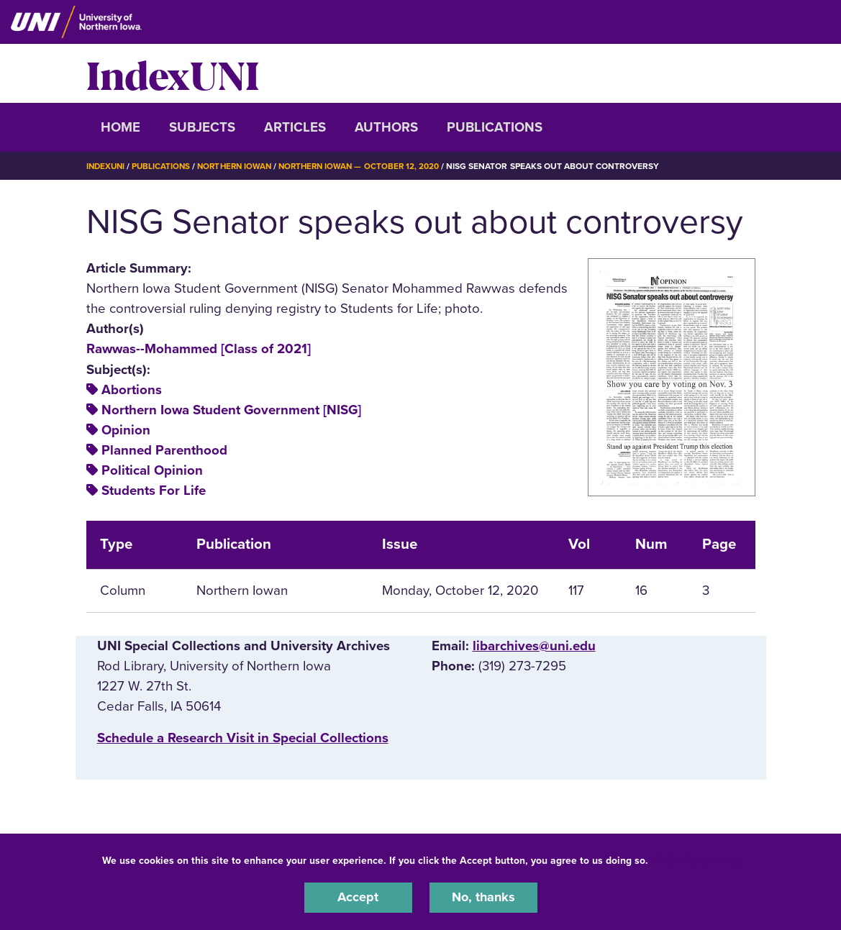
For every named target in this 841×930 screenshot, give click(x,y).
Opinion (125, 430)
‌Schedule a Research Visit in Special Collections (242, 738)
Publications (494, 127)
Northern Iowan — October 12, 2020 (370, 166)
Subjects (202, 127)
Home (120, 127)
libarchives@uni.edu (534, 646)
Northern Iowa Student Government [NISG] (231, 410)
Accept (358, 897)
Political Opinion (152, 470)
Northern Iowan (240, 166)
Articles (295, 127)
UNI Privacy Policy (696, 859)
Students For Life (153, 490)
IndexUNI (172, 73)
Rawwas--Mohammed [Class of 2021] (198, 349)
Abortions (131, 390)
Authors (386, 127)
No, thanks (483, 897)
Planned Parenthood (164, 450)
